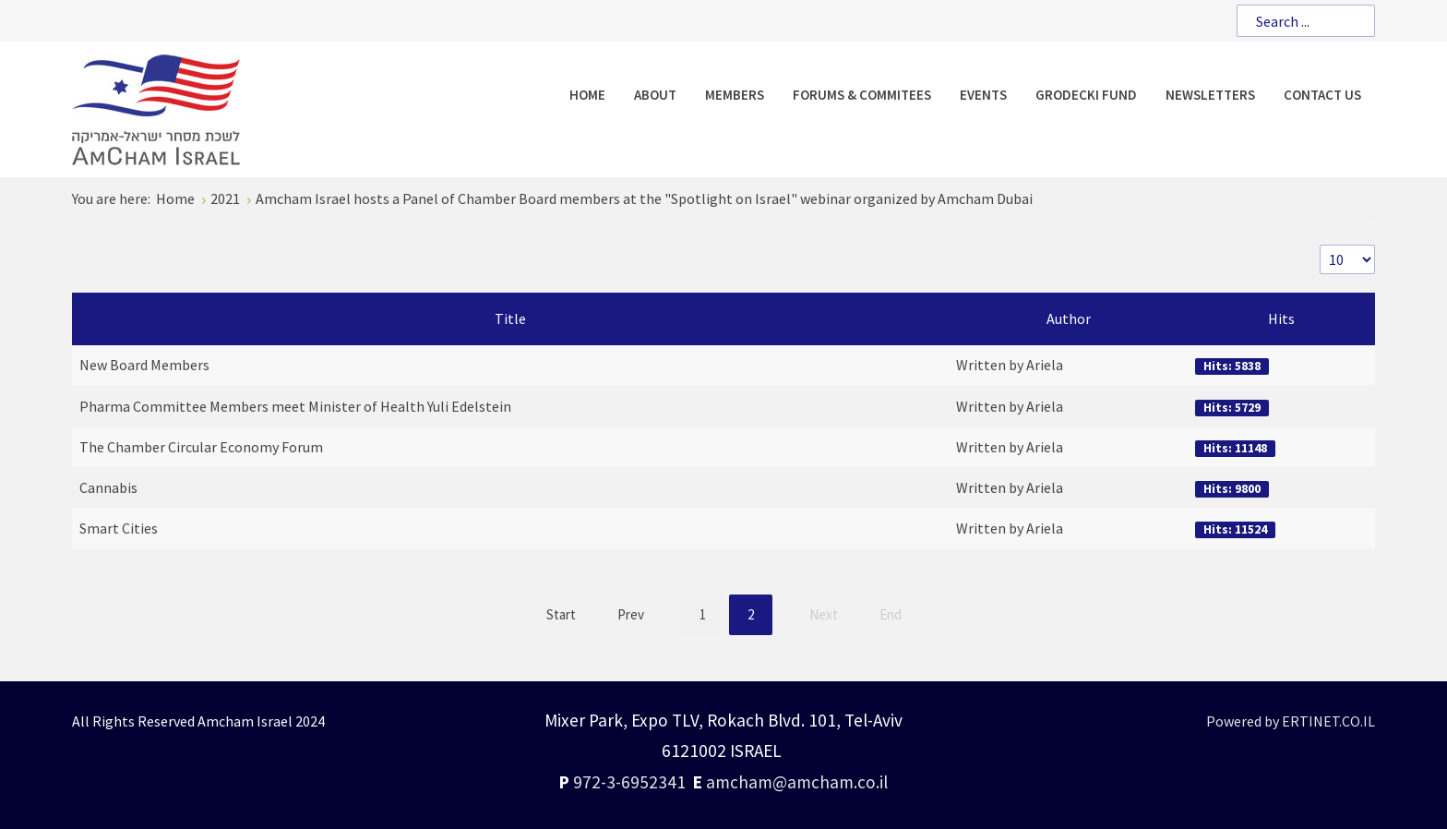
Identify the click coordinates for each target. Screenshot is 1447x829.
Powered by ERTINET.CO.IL (1290, 721)
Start (561, 614)
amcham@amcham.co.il (797, 782)
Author (1068, 318)
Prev (630, 614)
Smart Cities (118, 528)
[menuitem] (587, 95)
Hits (1281, 318)
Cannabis (108, 487)
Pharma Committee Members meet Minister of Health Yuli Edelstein (295, 406)
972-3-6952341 (629, 782)
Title (510, 318)
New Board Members (144, 364)
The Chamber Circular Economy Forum (201, 447)
